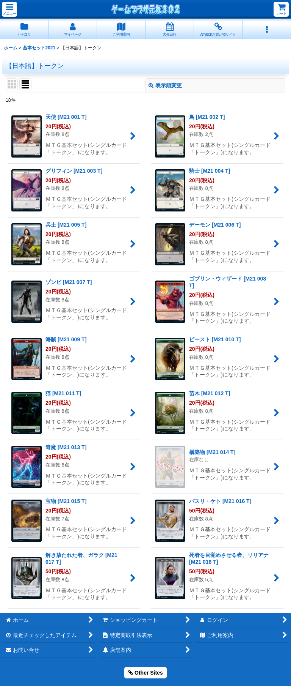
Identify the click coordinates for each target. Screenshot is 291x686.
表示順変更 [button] (165, 85)
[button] (9, 9)
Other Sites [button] (145, 673)
